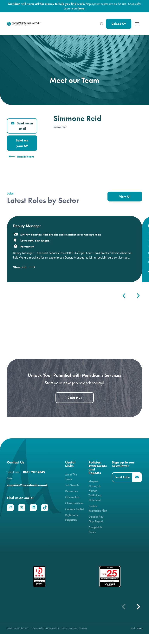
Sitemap (83, 628)
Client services (74, 503)
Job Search (72, 485)
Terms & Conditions (69, 628)
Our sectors (72, 497)
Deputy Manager (27, 226)
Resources (71, 491)
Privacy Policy (52, 628)
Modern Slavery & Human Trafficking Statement (94, 491)
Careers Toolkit (74, 509)
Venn (139, 628)
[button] (138, 606)
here (81, 8)
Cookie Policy (38, 628)
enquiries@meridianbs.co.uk (27, 485)
